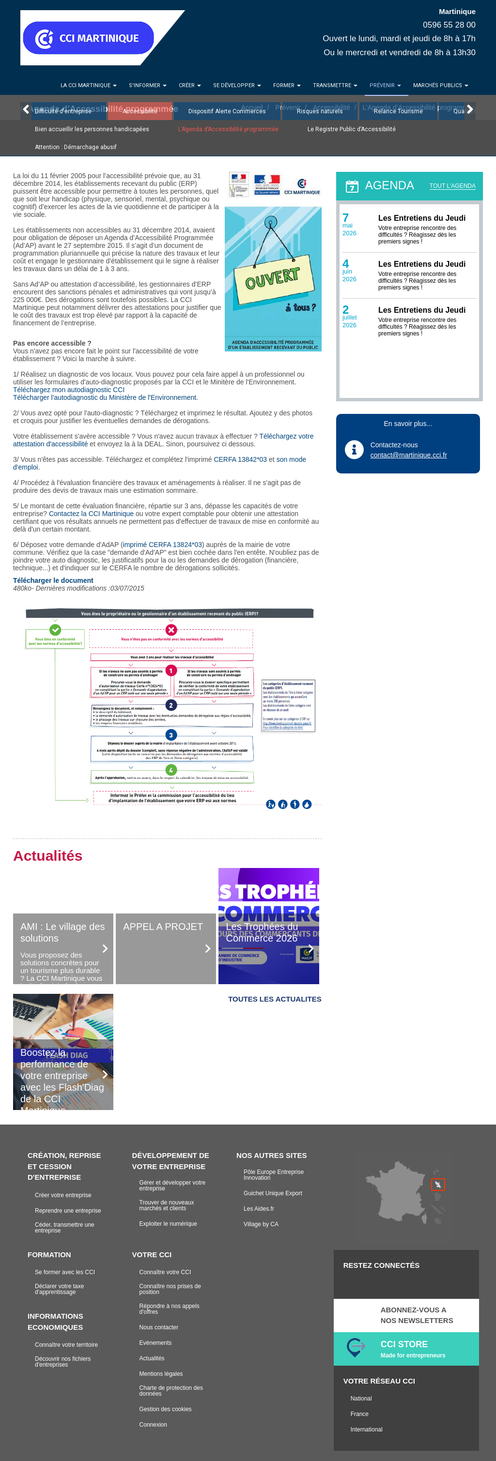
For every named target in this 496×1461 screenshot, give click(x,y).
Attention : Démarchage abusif (76, 147)
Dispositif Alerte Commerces (227, 111)
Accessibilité (140, 111)
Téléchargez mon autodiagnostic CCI (68, 390)
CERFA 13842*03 (240, 459)
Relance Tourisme (398, 111)
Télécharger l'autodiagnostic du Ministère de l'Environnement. (105, 397)
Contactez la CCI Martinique (91, 513)
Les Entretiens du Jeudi (421, 218)
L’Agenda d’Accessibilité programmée (228, 129)
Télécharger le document (53, 580)
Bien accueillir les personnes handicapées (92, 129)
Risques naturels (320, 111)
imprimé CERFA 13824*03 (162, 544)
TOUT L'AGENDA (453, 186)
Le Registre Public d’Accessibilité (352, 129)
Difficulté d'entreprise (63, 111)
